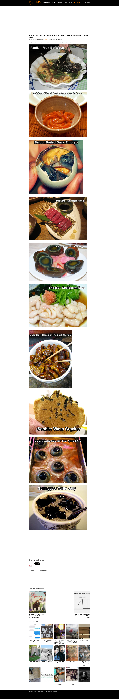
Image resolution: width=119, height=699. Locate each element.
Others (77, 2)
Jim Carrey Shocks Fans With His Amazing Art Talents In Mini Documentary (59, 641)
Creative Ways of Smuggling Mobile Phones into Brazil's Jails (84, 663)
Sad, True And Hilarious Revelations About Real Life (82, 616)
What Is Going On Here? (47, 640)
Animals (46, 2)
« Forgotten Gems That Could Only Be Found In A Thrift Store (37, 616)
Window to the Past (47, 661)
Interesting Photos (35, 683)
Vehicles (86, 2)
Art (53, 2)
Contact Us (32, 694)
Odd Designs (72, 661)
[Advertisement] (59, 20)
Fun (70, 2)
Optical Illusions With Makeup (59, 683)
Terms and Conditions (41, 694)
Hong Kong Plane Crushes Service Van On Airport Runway (72, 641)
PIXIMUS (35, 2)
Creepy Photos (84, 640)
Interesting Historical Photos (72, 683)
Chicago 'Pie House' (35, 661)
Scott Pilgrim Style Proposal (59, 662)
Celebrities (62, 2)
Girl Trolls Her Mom (47, 683)
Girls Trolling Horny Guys (35, 640)
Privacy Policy (52, 694)
